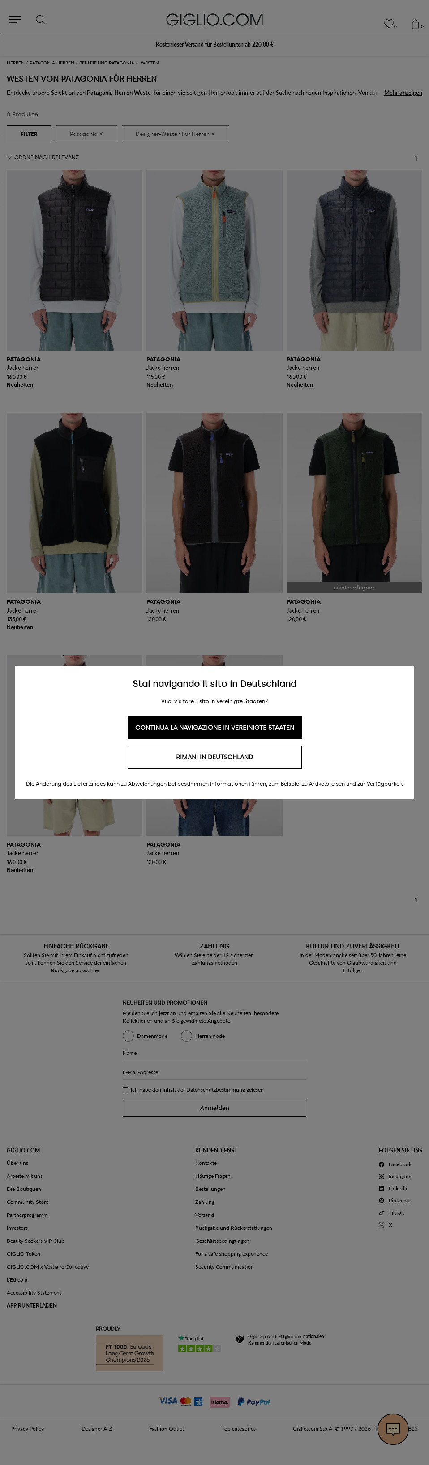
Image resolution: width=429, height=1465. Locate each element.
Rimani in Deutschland (214, 757)
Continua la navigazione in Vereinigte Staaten (214, 728)
